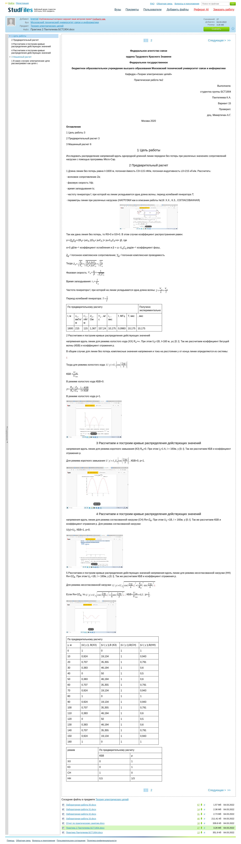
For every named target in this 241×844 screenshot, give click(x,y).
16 (198, 823)
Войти (11, 3)
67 (198, 805)
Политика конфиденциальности (102, 840)
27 (198, 828)
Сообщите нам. (99, 19)
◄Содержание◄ (7, 88)
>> (229, 40)
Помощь (10, 840)
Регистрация (22, 3)
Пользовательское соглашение (71, 840)
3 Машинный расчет (21, 57)
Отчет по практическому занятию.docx (85, 823)
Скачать (216, 29)
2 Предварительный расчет (25, 40)
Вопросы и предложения (187, 3)
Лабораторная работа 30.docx (81, 805)
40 (198, 818)
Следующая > (217, 40)
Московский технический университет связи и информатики (65, 22)
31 (198, 814)
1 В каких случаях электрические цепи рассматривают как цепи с (30, 62)
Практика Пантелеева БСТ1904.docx (84, 832)
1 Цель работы (18, 36)
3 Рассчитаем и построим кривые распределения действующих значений (31, 45)
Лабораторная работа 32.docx (81, 814)
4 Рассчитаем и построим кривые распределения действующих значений (31, 51)
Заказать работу (223, 9)
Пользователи (152, 9)
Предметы (132, 9)
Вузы (118, 9)
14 (198, 809)
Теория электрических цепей (47, 26)
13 (198, 832)
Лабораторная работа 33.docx (81, 818)
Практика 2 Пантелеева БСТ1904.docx (85, 828)
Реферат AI (201, 9)
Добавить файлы (178, 9)
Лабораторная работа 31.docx (81, 809)
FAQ (152, 3)
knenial (34, 19)
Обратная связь (164, 3)
